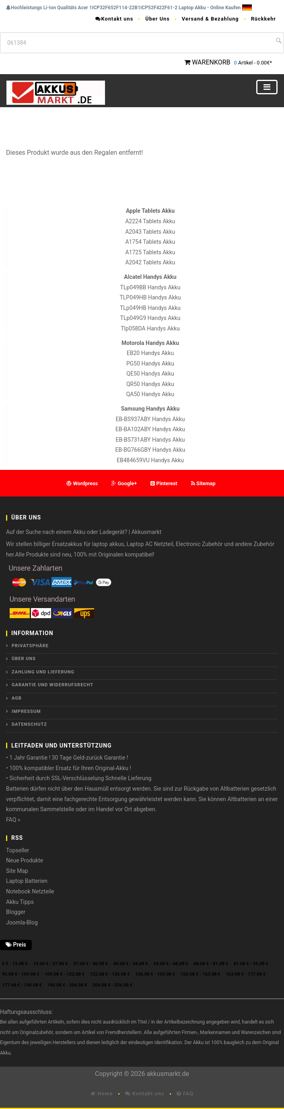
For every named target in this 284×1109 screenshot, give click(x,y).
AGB (17, 698)
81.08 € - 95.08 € (251, 963)
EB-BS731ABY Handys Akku (150, 439)
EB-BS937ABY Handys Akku (150, 419)
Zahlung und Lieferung (43, 672)
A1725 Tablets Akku (150, 252)
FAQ (185, 1093)
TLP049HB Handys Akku (150, 297)
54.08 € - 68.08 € (170, 963)
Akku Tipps (20, 902)
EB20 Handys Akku (150, 353)
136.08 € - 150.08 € (155, 974)
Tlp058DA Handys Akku (150, 328)
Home (102, 1093)
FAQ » (13, 819)
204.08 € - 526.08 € (112, 985)
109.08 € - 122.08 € (64, 974)
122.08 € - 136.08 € (110, 974)
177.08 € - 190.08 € (22, 985)
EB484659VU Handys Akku (150, 460)
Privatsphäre (30, 645)
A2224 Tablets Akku (150, 221)
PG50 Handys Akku (150, 363)
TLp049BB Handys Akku (150, 287)
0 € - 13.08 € (15, 963)
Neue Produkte (24, 860)
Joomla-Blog (22, 922)
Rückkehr (263, 19)
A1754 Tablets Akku (150, 242)
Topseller (17, 850)
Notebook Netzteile (30, 891)
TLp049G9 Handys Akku (150, 318)
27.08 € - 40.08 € (90, 963)
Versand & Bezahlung (210, 19)
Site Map (17, 871)
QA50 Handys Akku (150, 394)
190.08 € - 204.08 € (67, 985)
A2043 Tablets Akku (150, 231)
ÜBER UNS (24, 658)
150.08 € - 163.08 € (200, 974)
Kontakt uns (114, 19)
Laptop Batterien (26, 881)
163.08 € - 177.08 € (245, 974)
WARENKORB (211, 62)
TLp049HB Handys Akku (150, 308)
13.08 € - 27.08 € (50, 963)
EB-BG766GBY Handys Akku (150, 450)
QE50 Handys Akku (150, 373)
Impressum (26, 711)
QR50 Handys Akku (150, 384)
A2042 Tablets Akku (150, 262)
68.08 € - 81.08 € (210, 963)
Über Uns (157, 19)
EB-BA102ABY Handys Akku (150, 429)
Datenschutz (29, 724)
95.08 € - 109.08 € (20, 974)
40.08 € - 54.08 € (130, 963)
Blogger (15, 912)
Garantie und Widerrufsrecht (52, 684)
